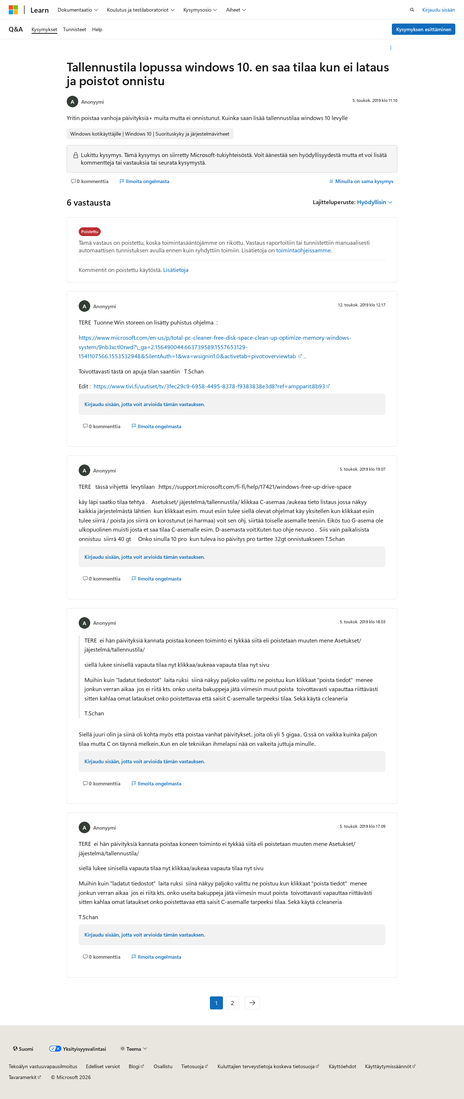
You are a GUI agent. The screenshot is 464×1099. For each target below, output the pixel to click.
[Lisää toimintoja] (391, 48)
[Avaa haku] (412, 9)
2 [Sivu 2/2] (232, 1003)
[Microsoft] (13, 10)
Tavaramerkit (23, 1077)
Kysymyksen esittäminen (423, 29)
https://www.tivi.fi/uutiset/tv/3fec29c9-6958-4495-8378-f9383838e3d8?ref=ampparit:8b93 (209, 386)
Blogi (134, 1066)
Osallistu (163, 1066)
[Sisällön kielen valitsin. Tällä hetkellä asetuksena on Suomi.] (23, 1049)
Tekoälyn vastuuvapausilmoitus (43, 1066)
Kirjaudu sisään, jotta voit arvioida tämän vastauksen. (144, 404)
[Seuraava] (252, 1002)
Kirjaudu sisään (438, 9)
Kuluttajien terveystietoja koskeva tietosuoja (266, 1066)
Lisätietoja (175, 269)
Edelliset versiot (103, 1066)
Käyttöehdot (342, 1066)
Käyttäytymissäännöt (388, 1066)
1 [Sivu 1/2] (216, 1003)
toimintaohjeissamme (303, 250)
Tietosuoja (192, 1066)
